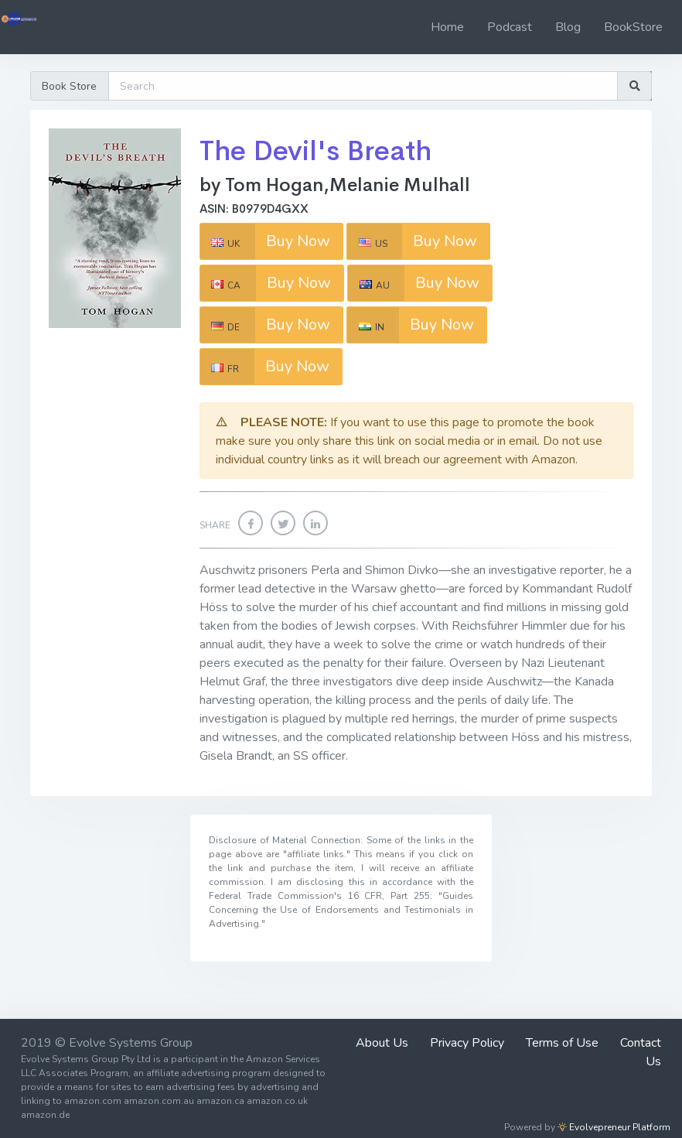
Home (447, 27)
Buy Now (265, 241)
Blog (568, 27)
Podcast (509, 27)
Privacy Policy (467, 1042)
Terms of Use (562, 1042)
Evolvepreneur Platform (614, 1127)
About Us (382, 1042)
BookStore (633, 27)
